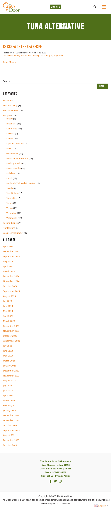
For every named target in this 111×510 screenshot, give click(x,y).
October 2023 (10, 336)
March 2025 (9, 271)
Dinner (9, 138)
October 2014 (10, 445)
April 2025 (8, 266)
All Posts (9, 240)
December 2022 (11, 370)
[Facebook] (50, 481)
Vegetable (11, 213)
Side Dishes (12, 193)
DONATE (55, 7)
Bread (9, 118)
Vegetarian (58, 55)
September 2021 (11, 430)
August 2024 (9, 296)
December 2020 (11, 440)
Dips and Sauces (14, 143)
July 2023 (7, 346)
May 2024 (8, 311)
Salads (9, 188)
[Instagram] (60, 481)
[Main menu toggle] (104, 7)
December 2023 (11, 326)
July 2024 (7, 301)
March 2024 (9, 321)
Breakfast (11, 123)
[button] (95, 7)
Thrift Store (9, 228)
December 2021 (11, 415)
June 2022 (8, 390)
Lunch (42, 55)
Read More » (9, 62)
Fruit (8, 148)
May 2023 (8, 355)
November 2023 (11, 331)
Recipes (49, 55)
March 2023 (9, 360)
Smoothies (11, 198)
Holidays (10, 173)
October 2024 (10, 286)
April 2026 (8, 246)
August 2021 (9, 435)
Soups (9, 203)
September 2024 (11, 291)
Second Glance (10, 223)
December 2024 (11, 276)
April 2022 (8, 395)
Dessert (10, 133)
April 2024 (8, 316)
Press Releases (10, 110)
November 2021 (11, 420)
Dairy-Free (11, 128)
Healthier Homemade (17, 158)
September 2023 (11, 341)
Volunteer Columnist (13, 233)
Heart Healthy (33, 55)
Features (7, 100)
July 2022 (7, 385)
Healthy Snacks (20, 55)
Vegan (9, 208)
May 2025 (8, 261)
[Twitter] (55, 481)
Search (6, 81)
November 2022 (11, 375)
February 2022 (10, 405)
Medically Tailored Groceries (20, 183)
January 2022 (9, 410)
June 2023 (8, 351)
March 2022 (9, 400)
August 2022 (9, 380)
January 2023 (9, 365)
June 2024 (8, 306)
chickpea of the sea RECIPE (22, 47)
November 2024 (11, 281)
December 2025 (11, 251)
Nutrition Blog (10, 105)
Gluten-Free (8, 55)
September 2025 (11, 256)
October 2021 (10, 425)
